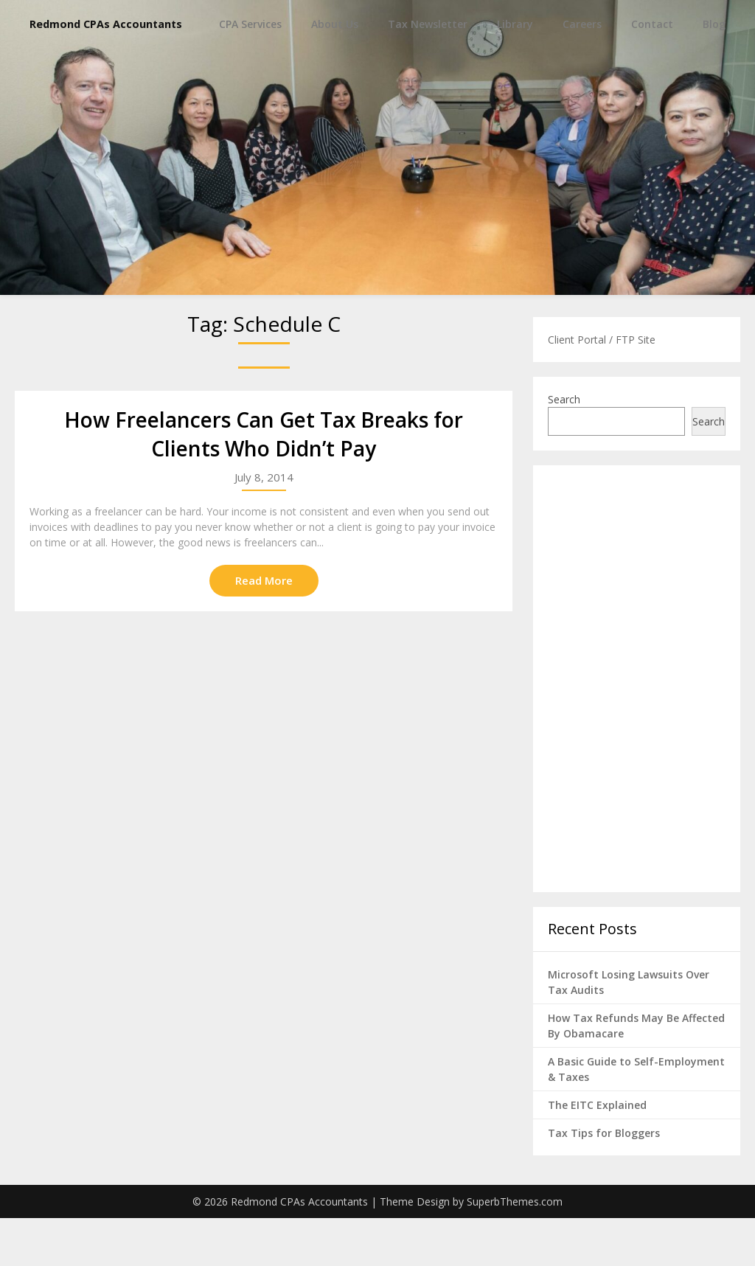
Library (515, 72)
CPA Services (250, 72)
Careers (582, 72)
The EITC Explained (597, 1153)
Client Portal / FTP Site (601, 387)
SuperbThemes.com (515, 1249)
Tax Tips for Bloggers (604, 1181)
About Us (334, 72)
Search (564, 447)
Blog (714, 72)
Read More (264, 628)
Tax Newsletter (427, 72)
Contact (652, 72)
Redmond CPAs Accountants (136, 24)
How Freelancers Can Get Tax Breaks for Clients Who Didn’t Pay (263, 481)
